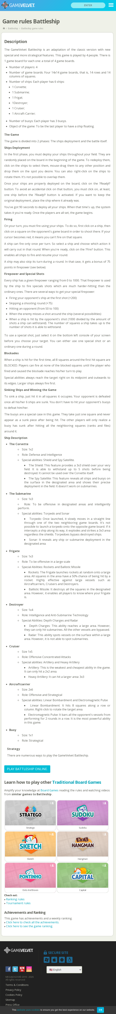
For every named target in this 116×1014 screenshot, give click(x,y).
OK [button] (100, 1009)
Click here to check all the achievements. (32, 922)
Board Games (50, 790)
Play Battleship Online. (27, 769)
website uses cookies (28, 1009)
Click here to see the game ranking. (29, 926)
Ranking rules (15, 899)
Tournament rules (18, 903)
